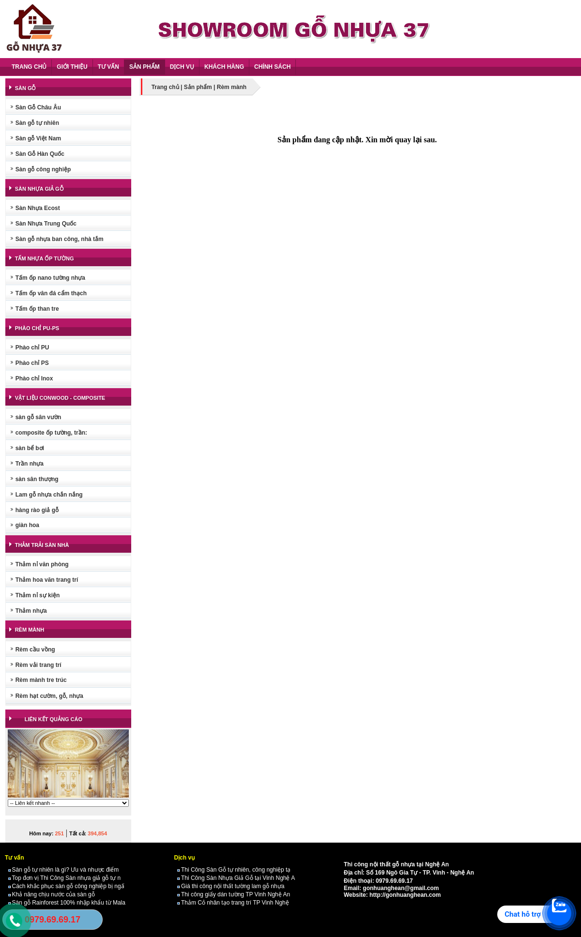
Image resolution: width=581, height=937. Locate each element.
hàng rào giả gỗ (37, 510)
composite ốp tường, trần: (51, 432)
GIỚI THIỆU (72, 66)
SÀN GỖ (25, 88)
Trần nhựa (29, 463)
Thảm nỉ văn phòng (42, 564)
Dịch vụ (184, 857)
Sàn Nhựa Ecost (37, 208)
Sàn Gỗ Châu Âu (38, 107)
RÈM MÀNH (30, 630)
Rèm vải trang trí (38, 665)
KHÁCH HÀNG (224, 66)
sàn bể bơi (29, 448)
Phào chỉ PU (32, 347)
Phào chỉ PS (32, 363)
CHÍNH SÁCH (272, 66)
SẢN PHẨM (144, 66)
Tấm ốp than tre (37, 308)
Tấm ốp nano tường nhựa (50, 277)
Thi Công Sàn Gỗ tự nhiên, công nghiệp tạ (233, 869)
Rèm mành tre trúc (41, 680)
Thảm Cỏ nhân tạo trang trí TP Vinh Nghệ (233, 902)
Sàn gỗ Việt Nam (38, 138)
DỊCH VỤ (182, 66)
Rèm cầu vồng (35, 649)
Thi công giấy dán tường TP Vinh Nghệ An (233, 894)
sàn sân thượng (37, 479)
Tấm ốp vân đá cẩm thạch (51, 293)
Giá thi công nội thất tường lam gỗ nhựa (230, 886)
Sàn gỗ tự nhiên (37, 123)
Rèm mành (231, 87)
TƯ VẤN (108, 66)
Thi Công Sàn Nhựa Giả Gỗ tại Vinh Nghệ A (236, 878)
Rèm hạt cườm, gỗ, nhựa (49, 696)
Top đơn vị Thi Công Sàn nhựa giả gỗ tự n (64, 878)
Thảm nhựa (31, 610)
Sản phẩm (198, 87)
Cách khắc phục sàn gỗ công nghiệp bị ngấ (66, 886)
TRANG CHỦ (29, 66)
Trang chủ (165, 87)
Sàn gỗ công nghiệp (43, 169)
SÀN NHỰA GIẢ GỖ (39, 189)
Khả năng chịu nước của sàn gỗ (51, 894)
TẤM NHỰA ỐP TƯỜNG (44, 258)
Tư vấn (14, 857)
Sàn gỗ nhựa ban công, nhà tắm (59, 239)
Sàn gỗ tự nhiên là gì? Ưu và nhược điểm (63, 869)
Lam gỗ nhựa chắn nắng (49, 494)
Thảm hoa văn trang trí (46, 579)
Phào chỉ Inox (34, 378)
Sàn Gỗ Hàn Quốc (39, 154)
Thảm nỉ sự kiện (37, 595)
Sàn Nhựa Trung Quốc (45, 223)
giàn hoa (27, 525)
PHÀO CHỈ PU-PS (37, 328)
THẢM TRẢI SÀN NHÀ (42, 545)
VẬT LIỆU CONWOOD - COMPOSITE (60, 398)
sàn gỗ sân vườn (38, 417)
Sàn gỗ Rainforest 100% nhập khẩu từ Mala (66, 902)
